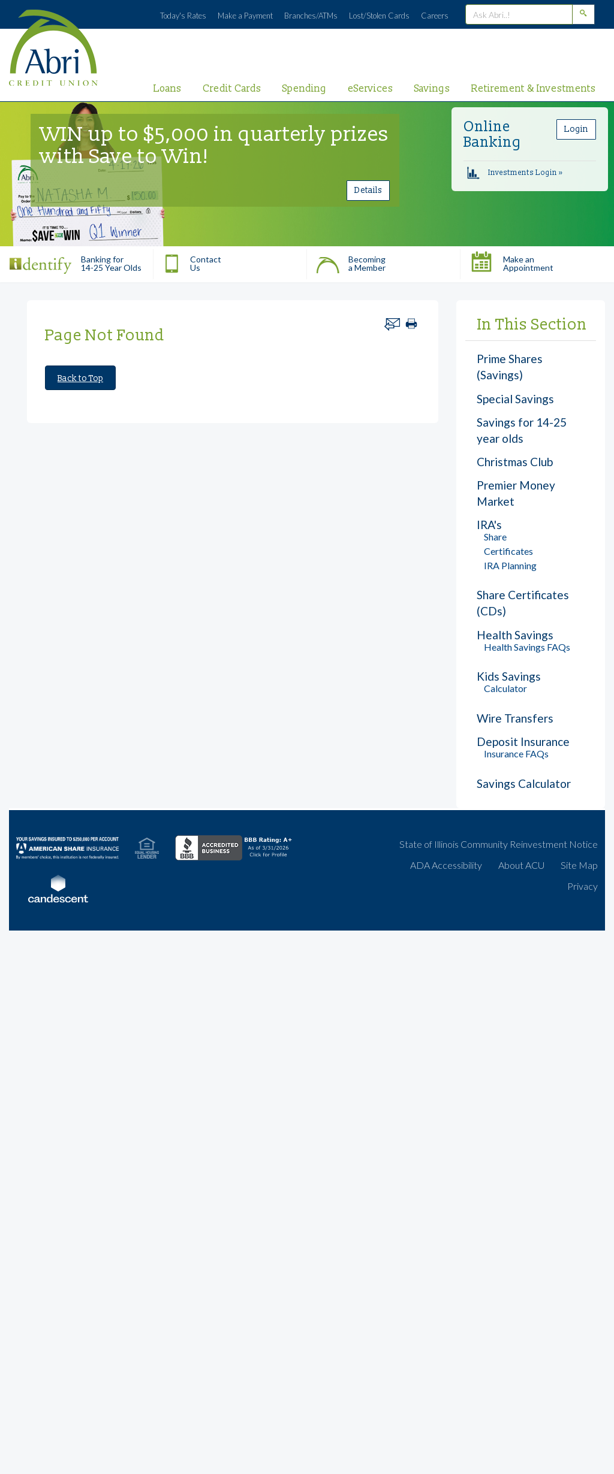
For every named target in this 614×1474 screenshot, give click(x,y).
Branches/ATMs (311, 15)
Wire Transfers (515, 718)
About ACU (521, 865)
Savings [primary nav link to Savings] (432, 89)
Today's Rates (183, 15)
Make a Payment (245, 15)
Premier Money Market (516, 493)
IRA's (489, 524)
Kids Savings (509, 676)
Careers (435, 15)
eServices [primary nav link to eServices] (370, 89)
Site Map (579, 865)
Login (576, 129)
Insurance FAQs (516, 753)
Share (495, 536)
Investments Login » (514, 172)
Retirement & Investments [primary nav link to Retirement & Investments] (533, 89)
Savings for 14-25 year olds (522, 430)
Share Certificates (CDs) (523, 603)
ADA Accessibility (446, 865)
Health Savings (515, 635)
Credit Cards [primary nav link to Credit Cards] (232, 89)
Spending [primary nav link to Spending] (304, 89)
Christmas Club (515, 462)
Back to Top (80, 378)
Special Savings (515, 399)
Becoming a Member (351, 260)
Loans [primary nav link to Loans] (168, 89)
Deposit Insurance (523, 741)
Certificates (508, 551)
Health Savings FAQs (527, 647)
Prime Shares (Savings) (510, 367)
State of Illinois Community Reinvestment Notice (498, 844)
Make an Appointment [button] (511, 260)
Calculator (505, 688)
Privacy (582, 886)
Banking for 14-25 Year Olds (75, 260)
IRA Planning (510, 565)
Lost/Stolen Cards (379, 15)
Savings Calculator (524, 783)
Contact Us (191, 260)
